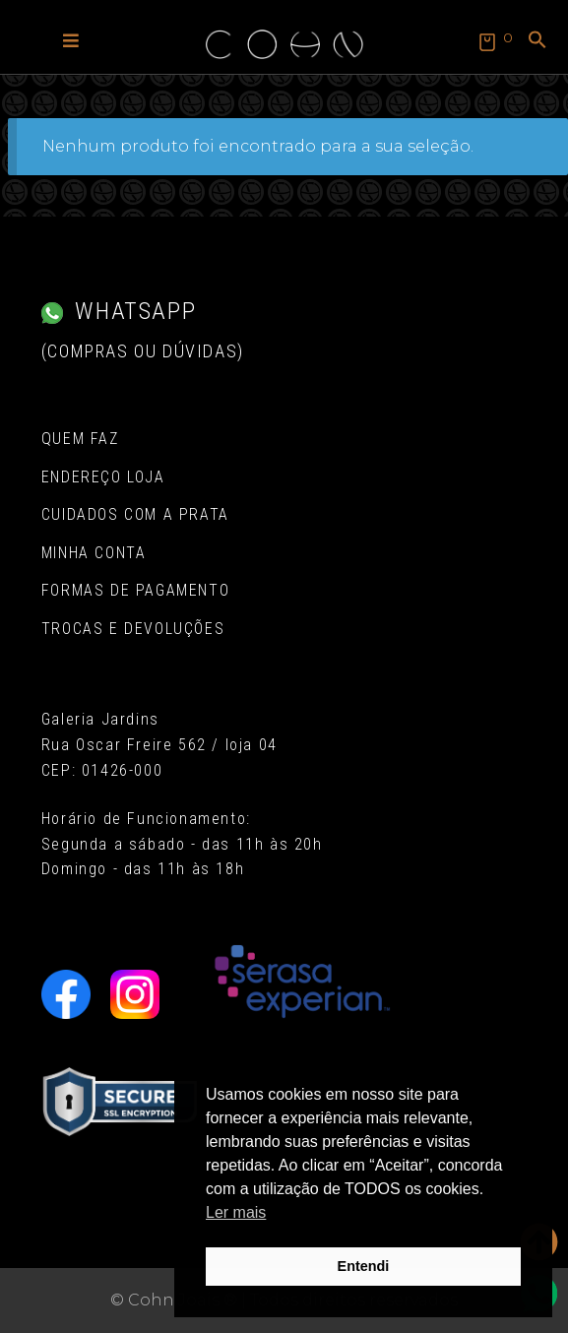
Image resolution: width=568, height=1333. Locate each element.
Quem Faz (80, 438)
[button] (71, 39)
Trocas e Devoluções (132, 628)
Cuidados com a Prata (135, 514)
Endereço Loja (103, 477)
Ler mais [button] (236, 1212)
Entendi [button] (364, 1266)
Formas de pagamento (135, 590)
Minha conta (94, 552)
